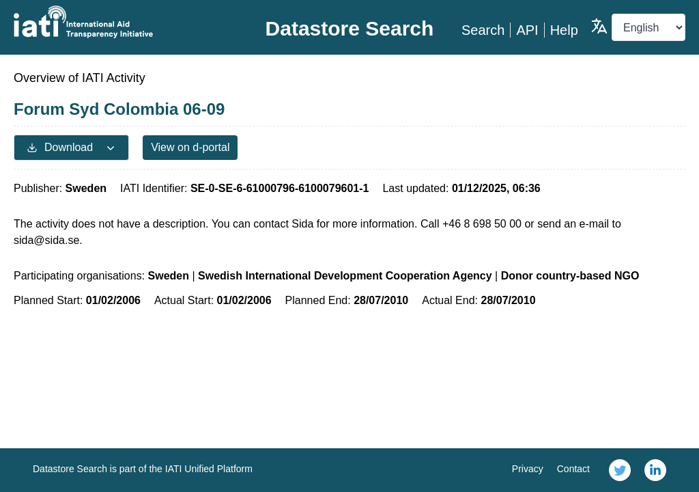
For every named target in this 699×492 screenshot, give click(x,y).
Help (564, 30)
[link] (620, 470)
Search (482, 30)
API (527, 30)
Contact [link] (573, 468)
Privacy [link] (527, 468)
